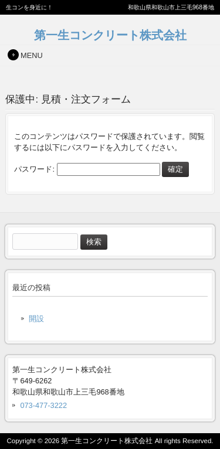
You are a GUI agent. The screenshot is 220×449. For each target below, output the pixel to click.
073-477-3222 (43, 405)
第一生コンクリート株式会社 (110, 35)
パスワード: (87, 169)
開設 (36, 318)
